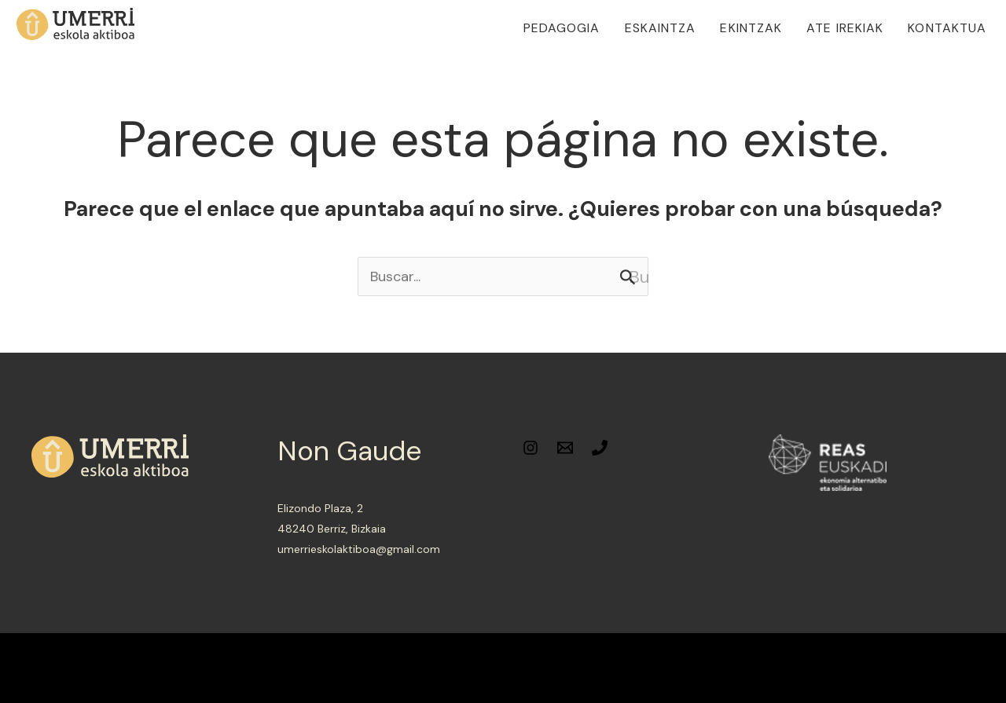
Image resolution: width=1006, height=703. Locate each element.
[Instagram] (530, 448)
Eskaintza (660, 28)
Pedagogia (561, 28)
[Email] (565, 448)
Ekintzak (751, 28)
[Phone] (600, 448)
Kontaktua (947, 28)
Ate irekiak (844, 28)
